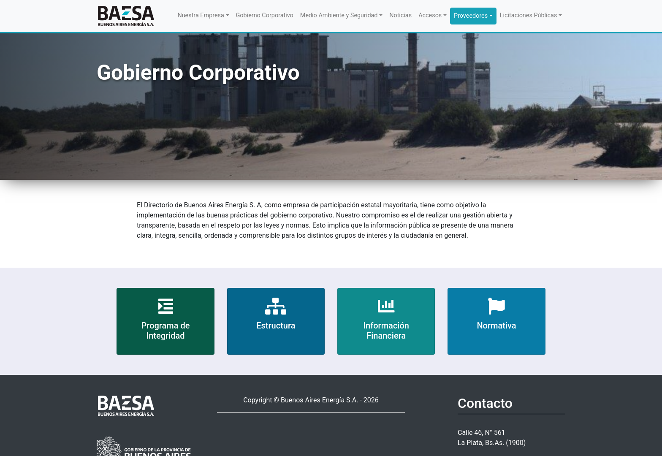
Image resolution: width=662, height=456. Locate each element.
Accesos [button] (430, 15)
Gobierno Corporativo (264, 15)
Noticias (400, 15)
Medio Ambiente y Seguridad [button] (339, 15)
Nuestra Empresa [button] (200, 15)
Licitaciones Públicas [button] (528, 15)
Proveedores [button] (471, 15)
